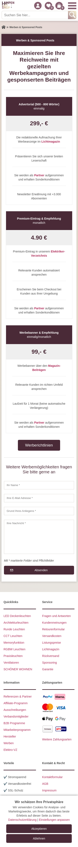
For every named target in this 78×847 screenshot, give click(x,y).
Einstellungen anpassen (54, 819)
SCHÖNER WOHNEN (18, 669)
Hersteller (10, 736)
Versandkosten (52, 636)
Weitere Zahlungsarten (57, 739)
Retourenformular (53, 629)
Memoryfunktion (14, 642)
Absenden (41, 570)
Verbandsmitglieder (16, 716)
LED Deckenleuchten (17, 616)
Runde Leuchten (14, 629)
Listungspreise (51, 642)
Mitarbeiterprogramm (17, 729)
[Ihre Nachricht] (39, 537)
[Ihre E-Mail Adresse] (39, 498)
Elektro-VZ (10, 749)
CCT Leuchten (13, 636)
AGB (45, 783)
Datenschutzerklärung (22, 819)
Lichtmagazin (50, 649)
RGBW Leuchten (14, 649)
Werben (9, 743)
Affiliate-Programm (16, 703)
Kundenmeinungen (54, 622)
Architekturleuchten (16, 622)
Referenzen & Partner (18, 696)
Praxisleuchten (13, 656)
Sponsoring (49, 662)
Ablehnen (39, 838)
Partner (39, 175)
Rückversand (50, 656)
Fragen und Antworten (56, 616)
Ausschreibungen (15, 709)
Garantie (47, 669)
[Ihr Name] (39, 485)
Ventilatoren (11, 662)
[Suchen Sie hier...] (35, 15)
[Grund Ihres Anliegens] (39, 511)
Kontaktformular (52, 777)
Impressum (49, 790)
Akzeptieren (39, 828)
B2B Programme (14, 723)
